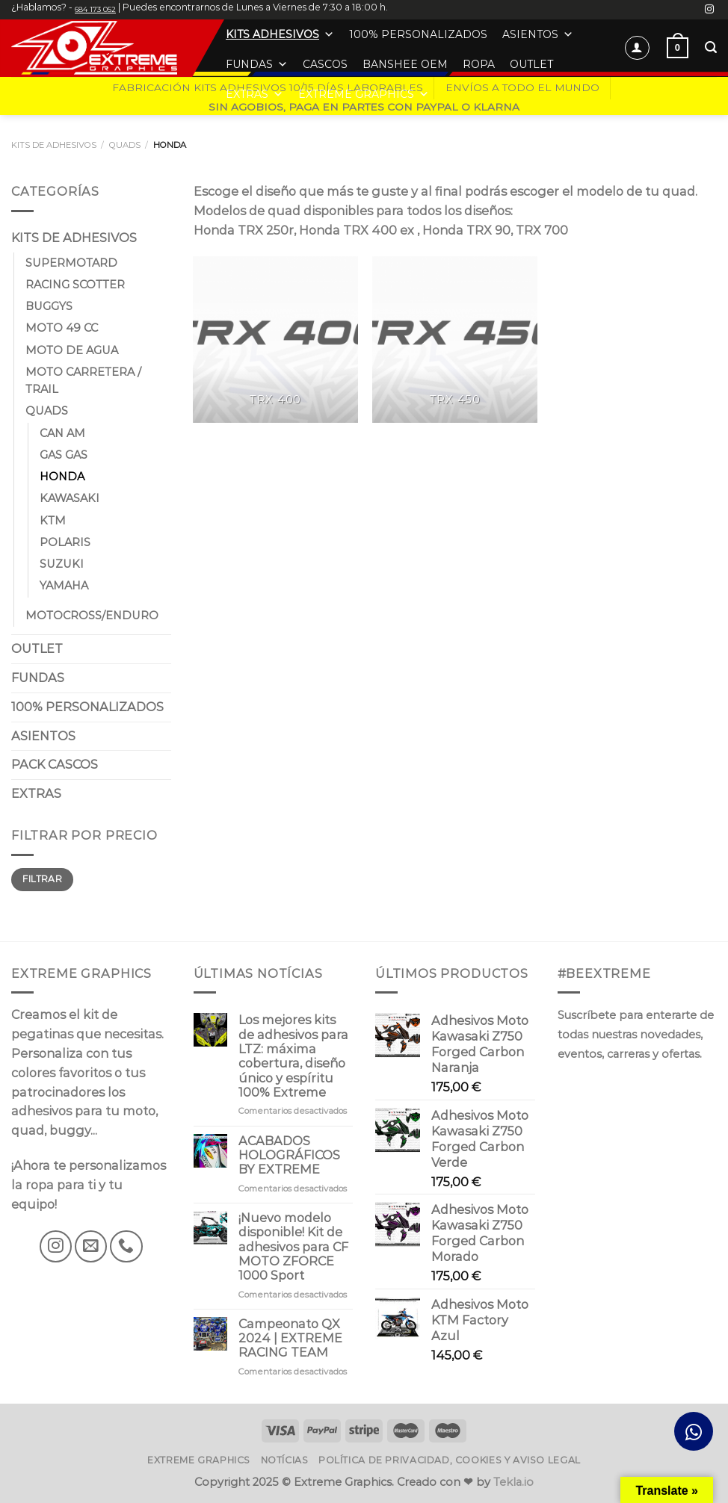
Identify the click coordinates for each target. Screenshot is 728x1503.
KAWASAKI (69, 499)
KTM (53, 520)
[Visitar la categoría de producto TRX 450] (454, 339)
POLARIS (65, 542)
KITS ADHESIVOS (280, 34)
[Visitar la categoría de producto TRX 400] (275, 339)
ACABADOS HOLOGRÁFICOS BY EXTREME (289, 1155)
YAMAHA (64, 586)
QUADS (125, 145)
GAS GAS (63, 455)
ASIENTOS (537, 34)
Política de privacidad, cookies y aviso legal (449, 1460)
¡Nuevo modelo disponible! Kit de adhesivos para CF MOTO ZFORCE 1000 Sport (293, 1247)
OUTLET (531, 64)
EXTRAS (254, 94)
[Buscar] (711, 47)
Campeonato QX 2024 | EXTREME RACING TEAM (290, 1338)
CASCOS (325, 64)
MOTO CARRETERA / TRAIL (83, 380)
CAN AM (62, 433)
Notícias (285, 1460)
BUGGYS (49, 307)
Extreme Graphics (198, 1460)
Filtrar (42, 878)
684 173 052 (95, 9)
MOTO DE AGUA (71, 350)
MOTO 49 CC (61, 328)
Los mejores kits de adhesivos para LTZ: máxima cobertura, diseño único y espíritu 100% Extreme (293, 1056)
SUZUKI (62, 564)
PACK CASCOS (54, 764)
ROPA (479, 64)
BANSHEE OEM (405, 64)
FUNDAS (257, 64)
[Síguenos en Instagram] (709, 9)
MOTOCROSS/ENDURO (91, 615)
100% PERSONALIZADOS (418, 34)
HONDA (62, 477)
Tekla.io (513, 1482)
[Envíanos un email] (91, 1246)
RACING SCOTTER (75, 284)
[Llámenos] (126, 1246)
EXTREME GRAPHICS (363, 94)
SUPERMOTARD (71, 263)
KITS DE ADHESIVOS (53, 145)
